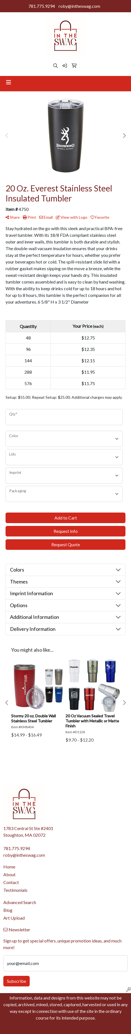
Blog (7, 910)
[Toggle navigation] (8, 82)
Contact (11, 882)
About (9, 874)
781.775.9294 (41, 6)
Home (9, 866)
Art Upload (14, 917)
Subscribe (16, 981)
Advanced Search (19, 902)
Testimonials (15, 890)
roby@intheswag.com (79, 6)
